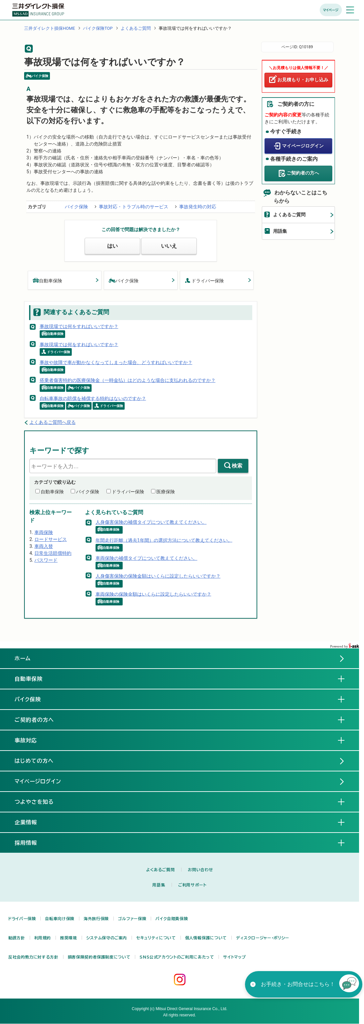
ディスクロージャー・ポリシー (262, 938)
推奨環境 (68, 938)
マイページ (331, 10)
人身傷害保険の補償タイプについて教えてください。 (151, 522)
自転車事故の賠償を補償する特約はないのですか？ (93, 398)
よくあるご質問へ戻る (52, 422)
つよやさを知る (39, 801)
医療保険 (165, 491)
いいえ (169, 246)
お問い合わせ (200, 870)
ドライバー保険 (204, 280)
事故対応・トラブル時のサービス (133, 206)
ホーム (23, 658)
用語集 (280, 231)
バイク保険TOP (98, 28)
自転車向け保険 (59, 919)
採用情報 (31, 842)
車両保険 (43, 532)
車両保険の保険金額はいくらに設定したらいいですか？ (153, 593)
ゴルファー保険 (132, 919)
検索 (237, 466)
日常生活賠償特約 (52, 553)
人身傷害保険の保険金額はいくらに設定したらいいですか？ (158, 576)
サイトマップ (234, 957)
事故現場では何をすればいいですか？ (79, 326)
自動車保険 (47, 280)
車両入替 (43, 546)
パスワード (46, 560)
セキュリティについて (156, 938)
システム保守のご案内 (106, 938)
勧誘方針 (16, 938)
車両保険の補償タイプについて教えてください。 (146, 558)
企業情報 (31, 822)
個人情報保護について (206, 938)
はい (112, 246)
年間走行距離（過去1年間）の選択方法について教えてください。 (164, 540)
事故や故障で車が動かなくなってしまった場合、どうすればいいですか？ (116, 362)
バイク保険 (76, 206)
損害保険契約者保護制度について (99, 957)
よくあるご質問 (136, 28)
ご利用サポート (192, 885)
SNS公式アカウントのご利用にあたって (177, 957)
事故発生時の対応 (197, 206)
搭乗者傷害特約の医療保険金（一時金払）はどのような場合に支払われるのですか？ (128, 380)
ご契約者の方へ (303, 173)
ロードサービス (50, 539)
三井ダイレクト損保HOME (49, 28)
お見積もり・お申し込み (302, 79)
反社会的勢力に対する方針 (33, 957)
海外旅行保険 (96, 919)
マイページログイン (303, 145)
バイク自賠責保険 (171, 919)
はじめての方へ (34, 760)
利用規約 (42, 938)
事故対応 (31, 740)
